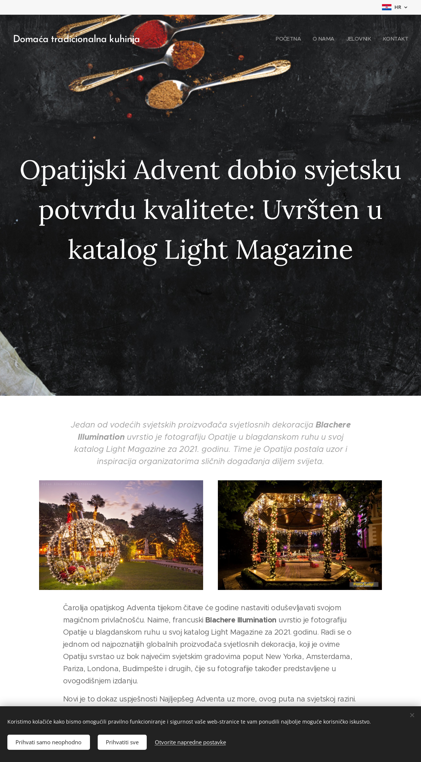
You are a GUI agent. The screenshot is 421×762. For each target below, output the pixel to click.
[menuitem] (285, 39)
